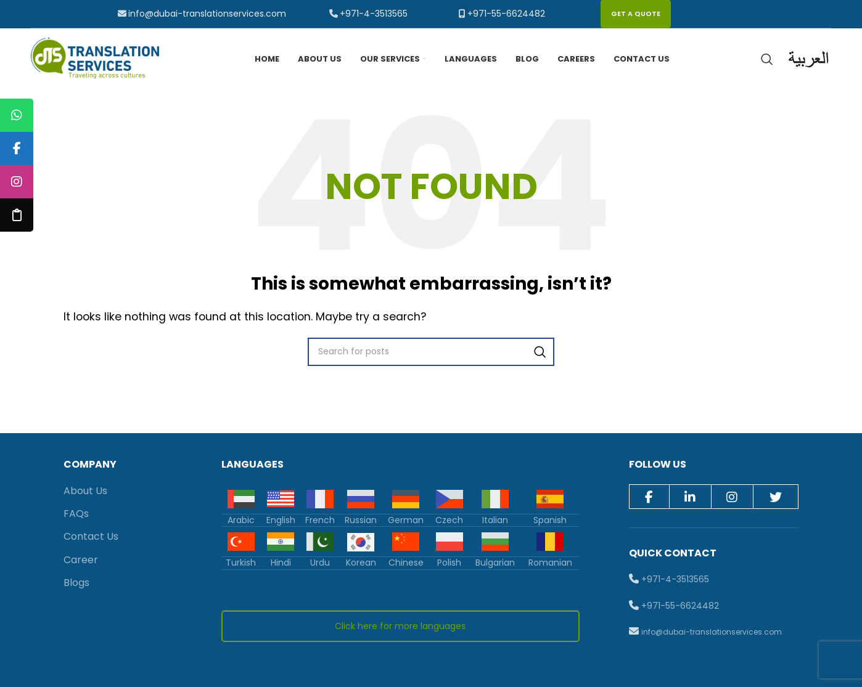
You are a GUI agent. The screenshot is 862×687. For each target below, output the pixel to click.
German (406, 520)
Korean (361, 562)
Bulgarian (495, 562)
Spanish (550, 520)
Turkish (241, 562)
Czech (449, 520)
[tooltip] (16, 115)
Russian (361, 520)
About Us (85, 491)
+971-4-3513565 (374, 13)
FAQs (76, 513)
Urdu (320, 562)
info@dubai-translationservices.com (207, 13)
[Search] (767, 59)
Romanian (550, 562)
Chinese (406, 562)
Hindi (281, 562)
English (280, 520)
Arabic (241, 520)
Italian (495, 520)
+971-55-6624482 (506, 13)
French (320, 520)
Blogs (76, 582)
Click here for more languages (400, 626)
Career (81, 560)
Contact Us (91, 537)
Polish (449, 562)
